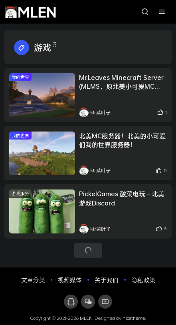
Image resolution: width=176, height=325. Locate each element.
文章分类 (33, 280)
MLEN (86, 318)
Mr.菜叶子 (95, 112)
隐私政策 (143, 280)
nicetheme (134, 318)
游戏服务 (20, 193)
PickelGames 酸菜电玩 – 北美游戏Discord (121, 198)
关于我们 (107, 280)
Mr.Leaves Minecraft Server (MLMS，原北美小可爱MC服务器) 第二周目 (121, 82)
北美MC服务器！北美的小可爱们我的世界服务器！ (122, 140)
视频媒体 (70, 280)
